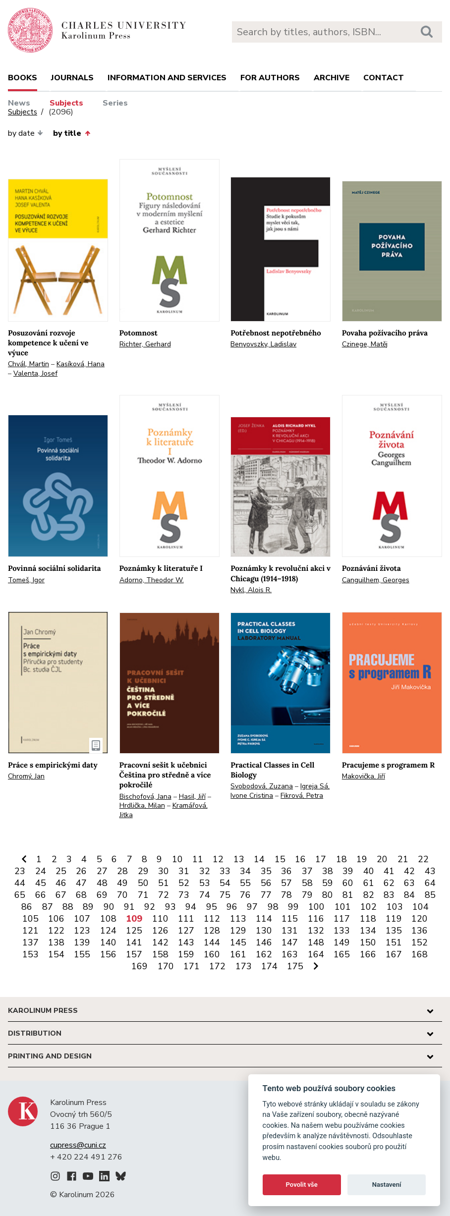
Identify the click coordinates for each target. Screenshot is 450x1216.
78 (286, 895)
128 (212, 931)
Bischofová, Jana (145, 796)
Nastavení (386, 1184)
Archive (331, 77)
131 (289, 931)
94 (190, 907)
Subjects (66, 103)
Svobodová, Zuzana (261, 786)
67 (61, 895)
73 (183, 895)
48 (102, 883)
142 (160, 942)
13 (238, 859)
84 (409, 895)
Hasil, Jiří (192, 796)
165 (342, 954)
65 (19, 895)
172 (217, 966)
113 (238, 919)
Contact (383, 77)
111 (186, 919)
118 (368, 919)
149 (342, 942)
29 (143, 871)
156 (108, 954)
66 (40, 895)
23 (19, 871)
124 (108, 931)
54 (225, 883)
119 (394, 919)
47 (81, 883)
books (22, 77)
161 (238, 954)
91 (129, 907)
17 (320, 859)
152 (419, 942)
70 (122, 895)
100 (316, 907)
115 (289, 919)
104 (420, 907)
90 (109, 907)
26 (81, 871)
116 (316, 919)
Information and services (167, 77)
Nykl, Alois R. (251, 590)
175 (295, 966)
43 (430, 871)
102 (368, 907)
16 (300, 859)
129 (238, 931)
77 (266, 895)
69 (102, 895)
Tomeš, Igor (26, 580)
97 (252, 907)
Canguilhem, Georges (375, 580)
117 (342, 919)
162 (264, 954)
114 (264, 919)
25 (61, 871)
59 (327, 883)
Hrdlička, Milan (142, 805)
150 (368, 942)
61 (368, 883)
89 (88, 907)
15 (280, 859)
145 (238, 942)
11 (197, 859)
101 (343, 907)
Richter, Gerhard (145, 344)
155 (82, 954)
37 (307, 871)
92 (149, 907)
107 (82, 919)
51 (163, 883)
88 (67, 907)
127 (186, 931)
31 (183, 871)
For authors (270, 77)
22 (423, 859)
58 (307, 883)
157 (134, 954)
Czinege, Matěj (365, 344)
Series (115, 103)
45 (40, 883)
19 (361, 859)
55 (245, 883)
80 (327, 895)
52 (183, 883)
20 (382, 859)
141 (134, 942)
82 (368, 895)
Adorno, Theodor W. (151, 580)
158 (160, 954)
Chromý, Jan (26, 776)
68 (81, 895)
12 (218, 859)
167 (394, 954)
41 (389, 871)
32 (204, 871)
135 (394, 931)
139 (82, 942)
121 (30, 931)
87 (47, 907)
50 (143, 883)
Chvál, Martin (28, 364)
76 (245, 895)
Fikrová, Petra (302, 795)
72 (163, 895)
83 (389, 895)
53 (204, 883)
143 (186, 942)
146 (264, 942)
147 (289, 942)
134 (368, 931)
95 (211, 907)
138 (56, 942)
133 (342, 931)
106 (56, 919)
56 (266, 883)
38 (327, 871)
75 (225, 895)
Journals (72, 77)
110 (160, 919)
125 (134, 931)
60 (347, 883)
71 (143, 895)
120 (419, 919)
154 (56, 954)
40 (368, 871)
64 (430, 883)
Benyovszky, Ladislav (263, 344)
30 (163, 871)
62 (389, 883)
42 (409, 871)
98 (273, 907)
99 (293, 907)
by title (71, 133)
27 (102, 871)
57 (286, 883)
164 (316, 954)
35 (266, 871)
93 (170, 907)
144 (212, 942)
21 (402, 859)
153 (30, 954)
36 (286, 871)
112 (212, 919)
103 (395, 907)
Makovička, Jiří (363, 776)
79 (307, 895)
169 (139, 966)
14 (259, 859)
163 (289, 954)
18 (341, 859)
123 (82, 931)
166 (368, 954)
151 (394, 942)
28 (122, 871)
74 (204, 895)
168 (419, 954)
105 (30, 919)
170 (166, 966)
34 (245, 871)
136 (419, 931)
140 (108, 942)
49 (122, 883)
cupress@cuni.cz (78, 1145)
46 (61, 883)
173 (243, 966)
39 (347, 871)
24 (40, 871)
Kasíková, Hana (80, 364)
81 (347, 895)
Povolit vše (302, 1184)
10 (177, 859)
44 (19, 883)
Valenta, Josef (35, 373)
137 (30, 942)
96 (231, 907)
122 (56, 931)
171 (191, 966)
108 (108, 919)
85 (430, 895)
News (19, 103)
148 (316, 942)
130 (264, 931)
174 (269, 966)
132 (316, 931)
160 (212, 954)
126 (160, 931)
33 (225, 871)
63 (409, 883)
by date (25, 133)
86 (26, 907)
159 (186, 954)
